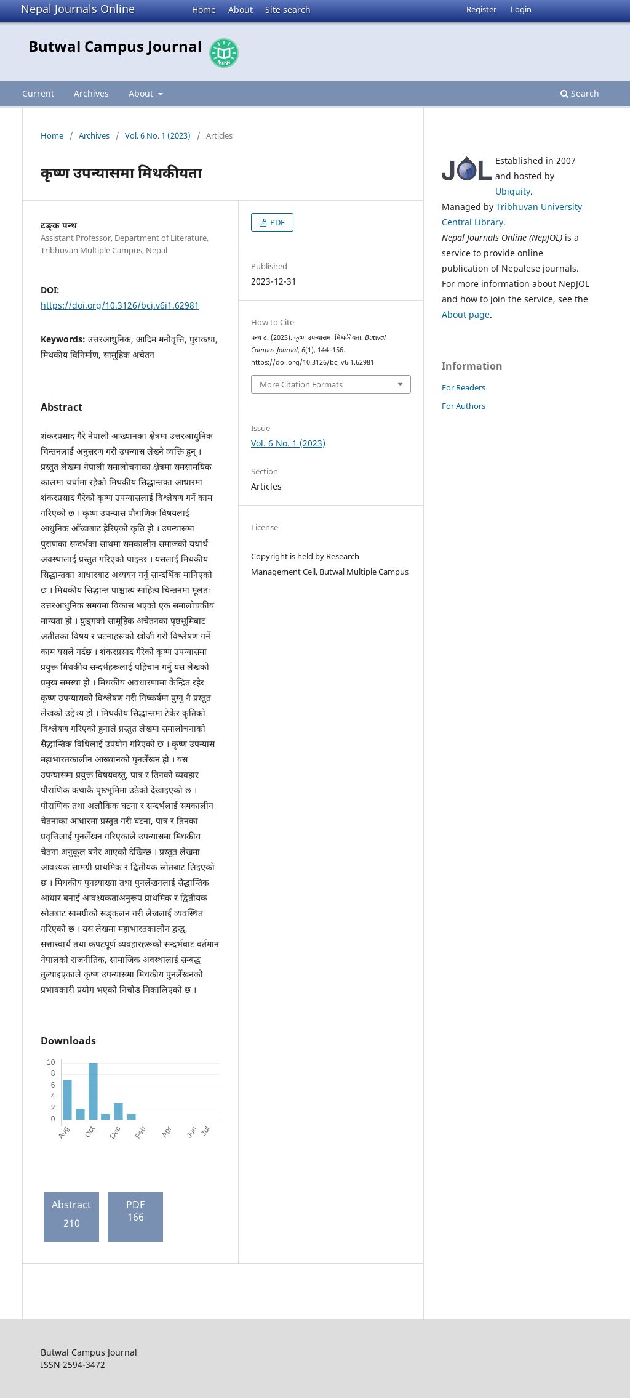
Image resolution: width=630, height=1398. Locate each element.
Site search (288, 9)
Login (521, 9)
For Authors (463, 405)
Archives (91, 93)
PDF (276, 222)
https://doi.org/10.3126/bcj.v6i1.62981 (120, 305)
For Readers (463, 387)
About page (466, 314)
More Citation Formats (301, 384)
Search (579, 93)
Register (481, 9)
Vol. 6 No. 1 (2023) (158, 135)
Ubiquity (512, 191)
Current (38, 93)
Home (204, 9)
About (240, 9)
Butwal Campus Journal (115, 46)
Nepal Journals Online (78, 8)
